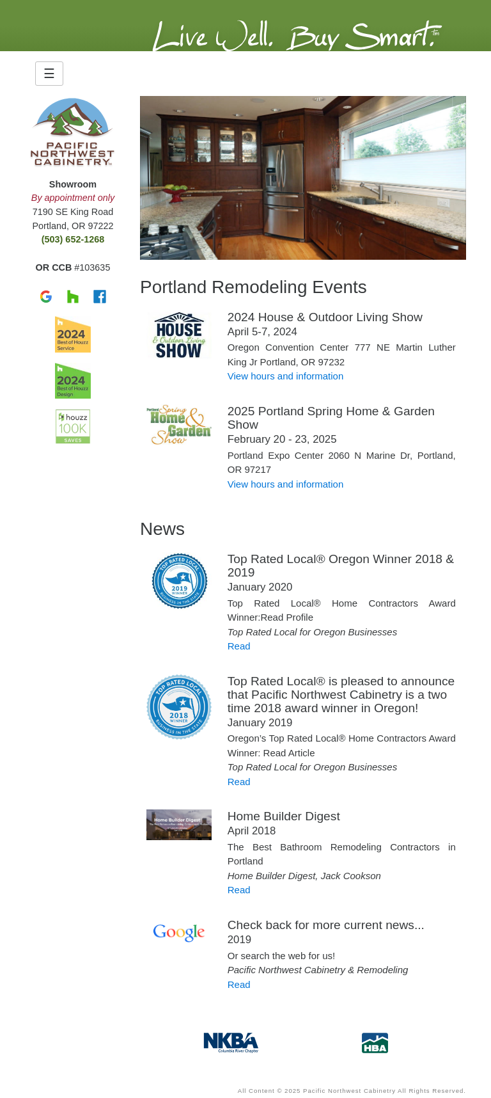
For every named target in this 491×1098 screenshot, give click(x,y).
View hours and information (286, 375)
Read (239, 645)
